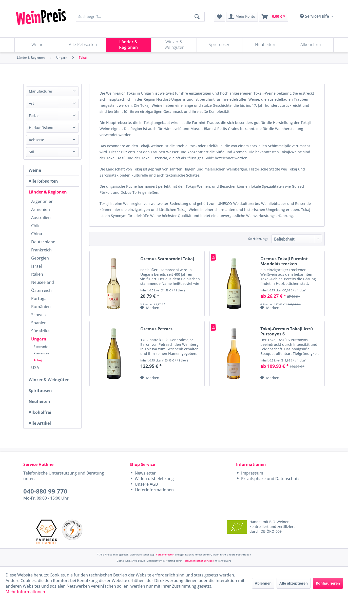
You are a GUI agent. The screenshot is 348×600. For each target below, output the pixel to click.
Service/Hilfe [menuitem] (315, 16)
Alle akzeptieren (293, 583)
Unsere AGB (146, 484)
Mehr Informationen (25, 591)
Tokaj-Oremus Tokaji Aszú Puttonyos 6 (286, 331)
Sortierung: (258, 238)
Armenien (40, 209)
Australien (41, 217)
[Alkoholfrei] (310, 45)
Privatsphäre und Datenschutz (270, 478)
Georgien (40, 258)
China (36, 234)
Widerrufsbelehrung (154, 478)
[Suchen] (197, 16)
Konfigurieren (328, 583)
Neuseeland (42, 282)
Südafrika (40, 331)
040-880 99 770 (45, 491)
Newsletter (145, 473)
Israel (36, 266)
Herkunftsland (41, 127)
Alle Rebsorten (43, 181)
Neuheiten (39, 401)
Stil (31, 151)
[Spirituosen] (219, 45)
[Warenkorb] (273, 17)
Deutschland (43, 242)
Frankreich (41, 250)
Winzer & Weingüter (49, 379)
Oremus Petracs (156, 329)
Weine (35, 170)
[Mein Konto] (242, 17)
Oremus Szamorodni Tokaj (167, 259)
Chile (36, 225)
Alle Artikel (40, 423)
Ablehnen (263, 583)
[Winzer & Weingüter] (174, 45)
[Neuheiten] (265, 45)
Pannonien (42, 346)
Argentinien (42, 201)
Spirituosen (40, 390)
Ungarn (38, 339)
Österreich (41, 290)
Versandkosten (165, 554)
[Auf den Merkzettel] (149, 308)
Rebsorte (36, 139)
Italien (37, 274)
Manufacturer (40, 91)
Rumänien (41, 306)
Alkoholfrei (40, 412)
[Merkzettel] (219, 17)
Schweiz (39, 314)
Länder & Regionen (48, 192)
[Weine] (37, 45)
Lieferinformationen (154, 489)
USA (35, 367)
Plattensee (41, 353)
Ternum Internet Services (198, 560)
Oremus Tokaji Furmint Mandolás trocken (284, 261)
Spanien (39, 323)
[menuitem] (219, 17)
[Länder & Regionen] (128, 45)
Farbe (33, 115)
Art (31, 103)
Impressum (251, 473)
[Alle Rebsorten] (83, 45)
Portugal (39, 298)
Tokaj (38, 360)
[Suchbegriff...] (140, 17)
